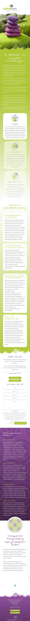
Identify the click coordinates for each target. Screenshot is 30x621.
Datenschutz (17, 607)
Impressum (12, 607)
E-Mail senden (15, 380)
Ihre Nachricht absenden (20, 423)
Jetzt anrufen (15, 377)
